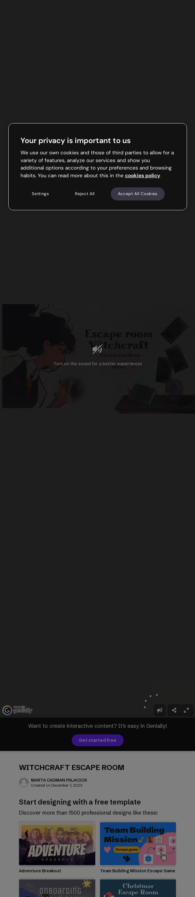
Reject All (85, 193)
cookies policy (142, 175)
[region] (97, 166)
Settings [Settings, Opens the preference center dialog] (40, 193)
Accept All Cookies (138, 193)
